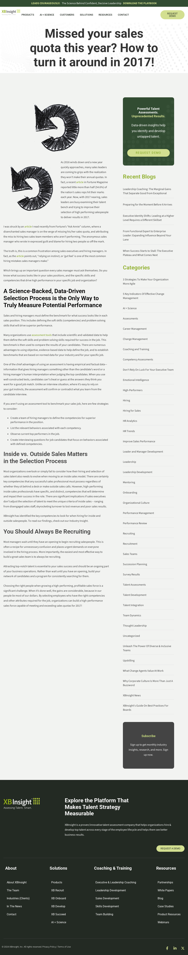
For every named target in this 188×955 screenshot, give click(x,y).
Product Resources (169, 914)
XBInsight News (132, 695)
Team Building (104, 914)
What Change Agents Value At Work (143, 671)
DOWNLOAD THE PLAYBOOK (140, 3)
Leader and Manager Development (143, 452)
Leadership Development (137, 472)
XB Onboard (58, 898)
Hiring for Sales (132, 411)
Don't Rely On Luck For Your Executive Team (148, 370)
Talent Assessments (134, 585)
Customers (67, 14)
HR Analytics (130, 421)
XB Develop (58, 906)
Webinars (163, 922)
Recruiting (129, 533)
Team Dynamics (132, 615)
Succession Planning (135, 564)
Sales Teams (130, 554)
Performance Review (135, 523)
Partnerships (165, 882)
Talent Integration (133, 605)
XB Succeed (58, 914)
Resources (105, 14)
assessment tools (42, 335)
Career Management (135, 329)
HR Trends (129, 431)
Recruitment (130, 544)
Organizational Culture (136, 503)
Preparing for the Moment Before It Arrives (147, 204)
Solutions (86, 14)
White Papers (166, 890)
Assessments (130, 318)
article (79, 182)
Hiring (126, 400)
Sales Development (107, 898)
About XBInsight (17, 882)
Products (28, 14)
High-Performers (133, 390)
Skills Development (107, 906)
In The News (14, 906)
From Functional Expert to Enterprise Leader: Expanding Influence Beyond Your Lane (147, 235)
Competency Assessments (138, 359)
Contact (123, 14)
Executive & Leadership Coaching (115, 882)
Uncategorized (131, 636)
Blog (160, 898)
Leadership (129, 462)
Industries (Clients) (18, 898)
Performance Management (138, 513)
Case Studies (166, 906)
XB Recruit (57, 890)
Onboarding (130, 493)
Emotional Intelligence (136, 380)
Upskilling (129, 660)
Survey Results (131, 574)
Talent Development (134, 595)
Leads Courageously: (45, 3)
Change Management (135, 339)
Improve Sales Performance (139, 441)
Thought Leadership (135, 626)
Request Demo (148, 152)
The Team (13, 890)
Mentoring (129, 482)
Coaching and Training (136, 349)
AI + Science (47, 14)
